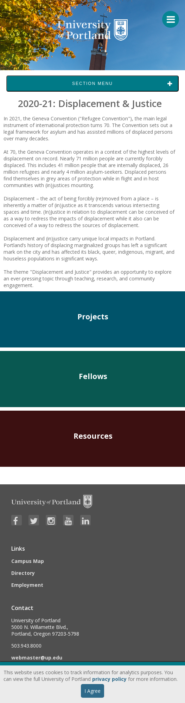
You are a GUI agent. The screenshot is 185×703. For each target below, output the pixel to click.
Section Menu (92, 83)
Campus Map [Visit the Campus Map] (27, 561)
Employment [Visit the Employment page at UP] (27, 585)
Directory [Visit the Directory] (23, 573)
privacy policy (109, 679)
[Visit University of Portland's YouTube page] (68, 520)
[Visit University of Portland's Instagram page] (51, 520)
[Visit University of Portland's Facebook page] (16, 520)
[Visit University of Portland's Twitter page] (33, 520)
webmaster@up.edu (36, 657)
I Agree (92, 691)
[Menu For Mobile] (167, 16)
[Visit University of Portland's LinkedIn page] (85, 520)
